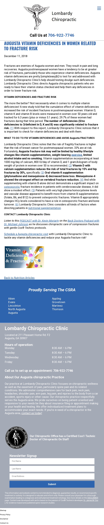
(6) (17, 204)
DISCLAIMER (92, 498)
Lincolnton (14, 305)
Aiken (11, 298)
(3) (42, 172)
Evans (11, 302)
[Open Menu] (99, 8)
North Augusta (16, 309)
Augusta (13, 312)
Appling (56, 298)
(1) (12, 128)
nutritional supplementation (44, 208)
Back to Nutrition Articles (19, 277)
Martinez (57, 305)
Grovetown (58, 302)
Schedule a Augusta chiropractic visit (26, 234)
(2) (70, 165)
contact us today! (31, 413)
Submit (52, 484)
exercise (76, 155)
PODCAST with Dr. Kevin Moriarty (39, 220)
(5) (33, 190)
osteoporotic (12, 186)
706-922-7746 (61, 35)
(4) (81, 179)
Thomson (57, 309)
